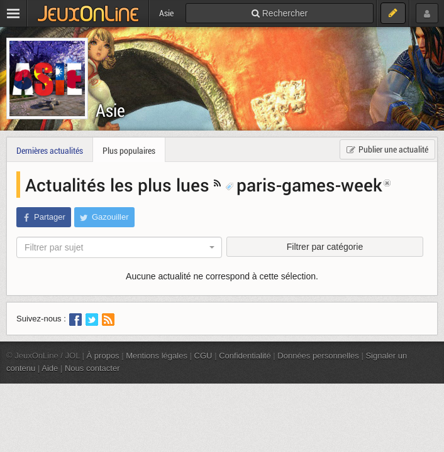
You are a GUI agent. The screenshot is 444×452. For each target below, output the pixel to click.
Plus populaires (129, 150)
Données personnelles (318, 355)
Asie (110, 110)
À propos (103, 355)
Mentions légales (156, 355)
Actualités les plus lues (119, 184)
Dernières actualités (49, 150)
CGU (203, 355)
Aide (50, 368)
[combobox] (119, 247)
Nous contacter (92, 368)
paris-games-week (303, 184)
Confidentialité (245, 355)
